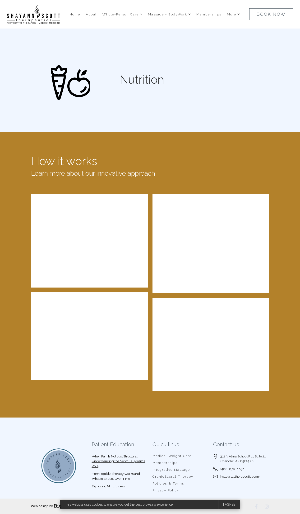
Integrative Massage (171, 469)
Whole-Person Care (120, 14)
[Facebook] (256, 506)
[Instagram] (266, 506)
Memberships (208, 14)
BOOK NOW (271, 14)
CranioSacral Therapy (172, 476)
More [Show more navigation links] (231, 14)
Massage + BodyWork (167, 14)
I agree (229, 504)
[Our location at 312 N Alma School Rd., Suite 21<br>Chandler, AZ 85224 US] (243, 459)
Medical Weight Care (172, 456)
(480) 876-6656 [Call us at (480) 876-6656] (232, 469)
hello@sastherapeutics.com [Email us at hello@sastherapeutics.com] (240, 476)
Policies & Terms (168, 483)
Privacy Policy (165, 490)
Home (74, 14)
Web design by (46, 506)
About (91, 14)
